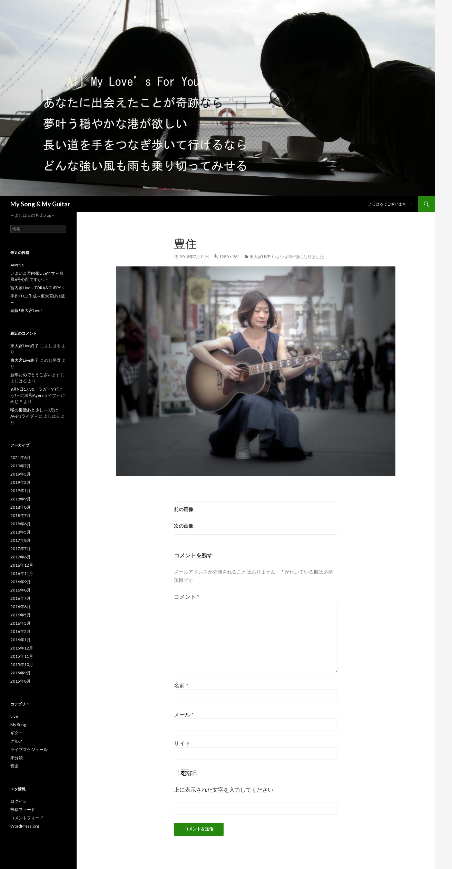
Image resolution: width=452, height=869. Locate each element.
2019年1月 (20, 490)
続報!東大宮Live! (26, 310)
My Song (18, 724)
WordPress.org (24, 826)
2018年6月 (20, 523)
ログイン (18, 801)
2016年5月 (20, 614)
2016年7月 (20, 598)
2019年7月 (20, 465)
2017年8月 (20, 540)
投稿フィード (22, 809)
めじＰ (16, 401)
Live (14, 716)
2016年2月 (20, 631)
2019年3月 (20, 474)
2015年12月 (21, 648)
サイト (182, 743)
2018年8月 (20, 507)
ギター (16, 732)
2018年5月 (20, 532)
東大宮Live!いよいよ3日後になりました (286, 256)
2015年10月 (21, 664)
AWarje (17, 264)
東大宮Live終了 (24, 345)
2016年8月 (20, 590)
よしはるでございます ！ (391, 204)
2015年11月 (21, 656)
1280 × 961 (229, 256)
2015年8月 (20, 681)
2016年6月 (20, 606)
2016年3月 (20, 623)
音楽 (14, 766)
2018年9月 (20, 498)
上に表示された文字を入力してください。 (226, 789)
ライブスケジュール (29, 749)
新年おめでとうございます (35, 374)
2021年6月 (20, 457)
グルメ (16, 741)
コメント (186, 596)
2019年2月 (20, 482)
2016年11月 (21, 573)
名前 (181, 685)
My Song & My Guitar (40, 204)
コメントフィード (26, 817)
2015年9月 (20, 672)
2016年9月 (20, 581)
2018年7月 (20, 515)
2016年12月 (21, 565)
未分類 (16, 757)
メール (184, 714)
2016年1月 (20, 639)
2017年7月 (20, 548)
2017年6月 (20, 556)
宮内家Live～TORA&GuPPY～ (37, 287)
